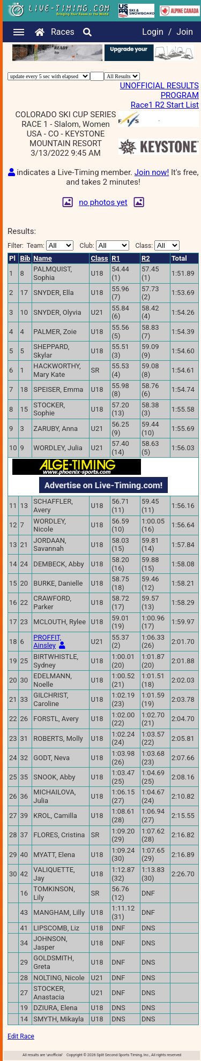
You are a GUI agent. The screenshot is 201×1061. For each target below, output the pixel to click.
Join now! (152, 172)
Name (42, 258)
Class (99, 258)
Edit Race (21, 1036)
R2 (146, 258)
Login (152, 32)
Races (63, 32)
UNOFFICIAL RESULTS (159, 85)
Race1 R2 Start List (165, 105)
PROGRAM (180, 95)
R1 (115, 258)
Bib (25, 258)
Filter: (40, 245)
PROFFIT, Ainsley (47, 641)
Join (184, 32)
